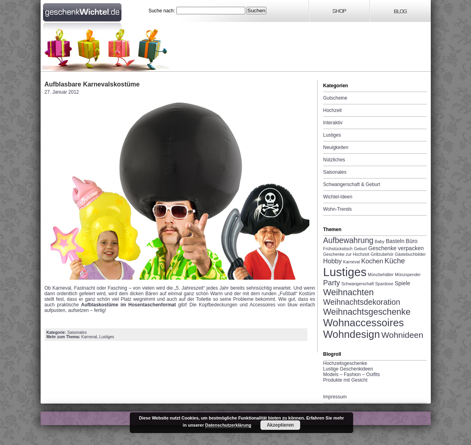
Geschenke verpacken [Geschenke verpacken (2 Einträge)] (396, 248)
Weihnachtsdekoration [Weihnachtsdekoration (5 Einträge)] (362, 302)
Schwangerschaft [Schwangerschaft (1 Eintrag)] (357, 283)
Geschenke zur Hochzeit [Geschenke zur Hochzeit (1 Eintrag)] (346, 254)
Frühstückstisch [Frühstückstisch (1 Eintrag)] (338, 248)
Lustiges (106, 337)
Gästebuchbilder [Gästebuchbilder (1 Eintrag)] (410, 254)
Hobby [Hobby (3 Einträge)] (332, 261)
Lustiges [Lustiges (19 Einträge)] (345, 271)
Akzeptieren (280, 425)
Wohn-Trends (337, 209)
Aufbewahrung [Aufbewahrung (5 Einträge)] (348, 240)
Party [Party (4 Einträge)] (331, 283)
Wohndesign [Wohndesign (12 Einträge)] (351, 334)
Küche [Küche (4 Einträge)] (395, 261)
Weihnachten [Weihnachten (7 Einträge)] (348, 292)
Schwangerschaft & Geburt (351, 184)
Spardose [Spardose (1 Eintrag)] (384, 283)
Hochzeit (332, 110)
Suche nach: (162, 11)
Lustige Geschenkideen (348, 369)
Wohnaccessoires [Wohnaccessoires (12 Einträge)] (363, 322)
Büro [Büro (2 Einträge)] (412, 241)
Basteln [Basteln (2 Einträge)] (395, 241)
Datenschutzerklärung (228, 425)
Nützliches (334, 160)
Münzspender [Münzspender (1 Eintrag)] (408, 274)
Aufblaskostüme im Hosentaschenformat (128, 305)
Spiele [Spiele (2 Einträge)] (402, 283)
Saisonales (77, 332)
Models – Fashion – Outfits (351, 374)
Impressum (335, 397)
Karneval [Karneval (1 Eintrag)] (351, 261)
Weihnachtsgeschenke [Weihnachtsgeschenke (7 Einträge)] (367, 312)
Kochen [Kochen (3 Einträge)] (372, 261)
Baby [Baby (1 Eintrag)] (379, 241)
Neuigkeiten (335, 147)
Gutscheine (335, 98)
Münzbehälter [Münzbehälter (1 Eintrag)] (381, 274)
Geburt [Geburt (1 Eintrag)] (360, 248)
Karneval (89, 337)
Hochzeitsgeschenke (345, 363)
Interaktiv (333, 122)
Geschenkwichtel (83, 11)
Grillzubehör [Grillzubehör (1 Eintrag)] (382, 254)
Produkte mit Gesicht (345, 380)
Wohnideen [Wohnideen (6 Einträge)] (402, 334)
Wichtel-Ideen (337, 197)
